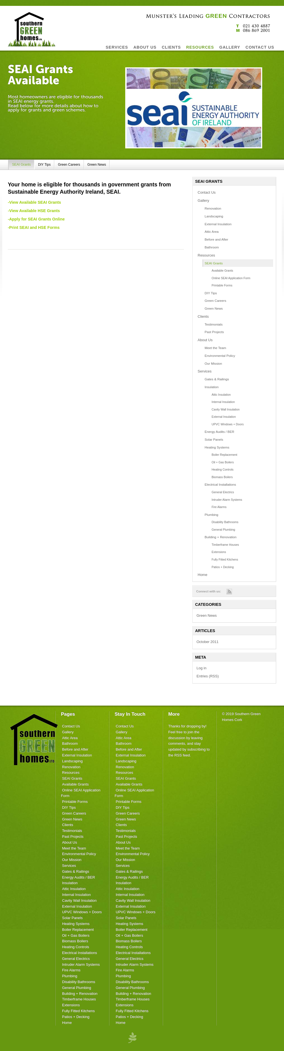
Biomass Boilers (222, 477)
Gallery (203, 200)
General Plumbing (223, 529)
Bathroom (212, 247)
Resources (206, 255)
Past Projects (214, 332)
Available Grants (222, 270)
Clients (203, 316)
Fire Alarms (219, 507)
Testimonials (214, 324)
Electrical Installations (220, 484)
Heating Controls (222, 469)
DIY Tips (44, 165)
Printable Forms (222, 285)
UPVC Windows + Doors (228, 424)
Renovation (213, 208)
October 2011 (208, 642)
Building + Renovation (220, 537)
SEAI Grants (21, 165)
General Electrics (223, 492)
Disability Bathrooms (225, 522)
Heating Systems (217, 447)
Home (202, 575)
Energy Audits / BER (219, 431)
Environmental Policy (220, 355)
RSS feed (182, 755)
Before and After (216, 239)
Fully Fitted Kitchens (225, 559)
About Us (205, 340)
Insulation (212, 387)
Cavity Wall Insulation (226, 409)
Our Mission (213, 363)
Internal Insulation (223, 402)
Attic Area (212, 231)
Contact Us (207, 192)
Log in (201, 668)
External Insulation (218, 224)
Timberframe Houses (225, 544)
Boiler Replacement (224, 454)
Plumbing (211, 514)
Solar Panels (214, 439)
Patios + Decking (223, 567)
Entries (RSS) (208, 676)
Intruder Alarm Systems (227, 499)
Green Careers (69, 165)
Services (205, 371)
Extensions (219, 552)
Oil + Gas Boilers (223, 462)
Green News (96, 165)
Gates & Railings (217, 379)
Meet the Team (215, 348)
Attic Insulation (221, 394)
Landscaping (214, 216)
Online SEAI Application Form (231, 278)
